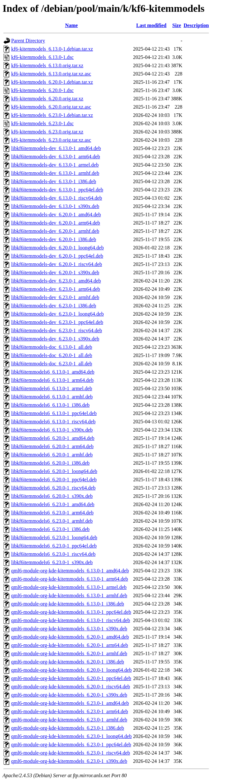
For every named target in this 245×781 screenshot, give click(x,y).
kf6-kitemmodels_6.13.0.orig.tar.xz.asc (51, 73)
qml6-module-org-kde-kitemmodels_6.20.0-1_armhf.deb (69, 653)
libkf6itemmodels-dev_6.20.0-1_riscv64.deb (56, 264)
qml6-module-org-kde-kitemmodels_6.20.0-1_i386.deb (67, 661)
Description (196, 25)
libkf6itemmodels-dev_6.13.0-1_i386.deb (53, 181)
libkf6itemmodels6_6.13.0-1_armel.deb (51, 388)
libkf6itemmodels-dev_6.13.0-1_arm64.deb (55, 156)
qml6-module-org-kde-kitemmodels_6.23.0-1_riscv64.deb (70, 753)
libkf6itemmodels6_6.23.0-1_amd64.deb (52, 504)
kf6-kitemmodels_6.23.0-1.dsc (42, 123)
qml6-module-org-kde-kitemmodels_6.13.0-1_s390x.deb (69, 628)
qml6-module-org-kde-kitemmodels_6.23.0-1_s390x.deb (69, 761)
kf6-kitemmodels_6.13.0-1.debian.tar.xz (52, 49)
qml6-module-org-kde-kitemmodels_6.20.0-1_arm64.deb (69, 645)
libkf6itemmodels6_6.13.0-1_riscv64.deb (53, 421)
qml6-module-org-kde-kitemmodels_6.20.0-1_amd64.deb (70, 637)
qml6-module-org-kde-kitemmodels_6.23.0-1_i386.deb (67, 728)
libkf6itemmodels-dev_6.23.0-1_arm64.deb (55, 289)
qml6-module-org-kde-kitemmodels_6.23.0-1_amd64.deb (70, 703)
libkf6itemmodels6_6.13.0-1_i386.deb (50, 405)
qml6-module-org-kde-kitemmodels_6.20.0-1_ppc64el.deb (71, 678)
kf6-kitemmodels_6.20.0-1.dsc (42, 90)
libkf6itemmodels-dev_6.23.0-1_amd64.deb (56, 280)
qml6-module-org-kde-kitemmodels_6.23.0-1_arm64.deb (69, 711)
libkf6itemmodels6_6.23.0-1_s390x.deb (52, 562)
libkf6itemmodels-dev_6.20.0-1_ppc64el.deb (57, 256)
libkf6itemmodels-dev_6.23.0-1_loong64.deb (57, 314)
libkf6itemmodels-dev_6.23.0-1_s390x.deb (55, 338)
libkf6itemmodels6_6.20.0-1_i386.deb (50, 463)
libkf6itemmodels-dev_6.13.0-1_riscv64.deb (56, 198)
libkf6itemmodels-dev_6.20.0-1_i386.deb (53, 239)
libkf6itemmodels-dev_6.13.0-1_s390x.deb (55, 206)
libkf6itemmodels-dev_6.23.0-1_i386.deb (53, 305)
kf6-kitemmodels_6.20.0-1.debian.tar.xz (52, 82)
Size (176, 25)
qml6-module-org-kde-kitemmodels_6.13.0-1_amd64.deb (70, 570)
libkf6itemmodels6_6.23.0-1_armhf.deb (52, 521)
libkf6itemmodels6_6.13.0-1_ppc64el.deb (54, 413)
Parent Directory (28, 40)
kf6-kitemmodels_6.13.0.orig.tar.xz (47, 65)
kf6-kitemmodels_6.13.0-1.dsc (42, 57)
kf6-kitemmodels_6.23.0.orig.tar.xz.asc (51, 140)
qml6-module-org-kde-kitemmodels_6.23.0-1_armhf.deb (69, 719)
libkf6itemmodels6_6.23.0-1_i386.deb (50, 529)
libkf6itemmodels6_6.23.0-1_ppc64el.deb (54, 545)
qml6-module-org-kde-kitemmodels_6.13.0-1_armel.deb (69, 587)
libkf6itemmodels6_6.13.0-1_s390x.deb (52, 430)
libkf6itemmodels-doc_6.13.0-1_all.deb (51, 347)
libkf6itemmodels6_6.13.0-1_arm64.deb (52, 380)
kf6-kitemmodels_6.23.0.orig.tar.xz (47, 131)
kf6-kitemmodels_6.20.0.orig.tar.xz (47, 98)
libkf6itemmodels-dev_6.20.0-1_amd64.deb (56, 214)
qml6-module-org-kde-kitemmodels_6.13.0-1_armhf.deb (69, 595)
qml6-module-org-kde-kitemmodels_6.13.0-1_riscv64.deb (70, 620)
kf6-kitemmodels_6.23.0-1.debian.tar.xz (52, 115)
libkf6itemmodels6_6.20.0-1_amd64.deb (52, 438)
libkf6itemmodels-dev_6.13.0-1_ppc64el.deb (57, 189)
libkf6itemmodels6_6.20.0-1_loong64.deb (54, 471)
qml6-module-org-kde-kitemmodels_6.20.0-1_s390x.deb (69, 695)
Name (71, 25)
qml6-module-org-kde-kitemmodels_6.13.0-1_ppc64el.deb (71, 612)
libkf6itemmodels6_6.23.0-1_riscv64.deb (53, 554)
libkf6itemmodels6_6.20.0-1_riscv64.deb (53, 488)
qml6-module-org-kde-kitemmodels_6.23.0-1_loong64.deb (71, 736)
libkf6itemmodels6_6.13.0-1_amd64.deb (52, 372)
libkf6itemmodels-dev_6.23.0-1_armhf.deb (55, 297)
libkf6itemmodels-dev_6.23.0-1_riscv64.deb (56, 330)
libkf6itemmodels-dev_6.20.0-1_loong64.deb (57, 247)
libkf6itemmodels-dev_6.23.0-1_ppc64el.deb (57, 322)
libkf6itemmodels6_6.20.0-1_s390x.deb (52, 496)
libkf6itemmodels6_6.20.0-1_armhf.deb (52, 454)
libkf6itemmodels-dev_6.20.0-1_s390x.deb (55, 272)
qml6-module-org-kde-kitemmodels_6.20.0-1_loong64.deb (71, 670)
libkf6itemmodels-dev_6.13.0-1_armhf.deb (55, 173)
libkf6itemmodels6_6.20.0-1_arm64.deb (52, 446)
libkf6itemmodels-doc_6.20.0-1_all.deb (51, 355)
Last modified (151, 25)
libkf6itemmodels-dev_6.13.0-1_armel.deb (55, 165)
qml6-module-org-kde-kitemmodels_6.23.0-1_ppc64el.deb (71, 744)
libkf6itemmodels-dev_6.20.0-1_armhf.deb (55, 231)
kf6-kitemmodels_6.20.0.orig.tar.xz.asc (51, 107)
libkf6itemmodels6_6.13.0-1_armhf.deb (52, 396)
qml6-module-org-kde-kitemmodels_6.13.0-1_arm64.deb (69, 579)
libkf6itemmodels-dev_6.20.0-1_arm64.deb (55, 223)
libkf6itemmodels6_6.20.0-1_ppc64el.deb (54, 479)
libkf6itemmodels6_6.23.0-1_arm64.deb (52, 512)
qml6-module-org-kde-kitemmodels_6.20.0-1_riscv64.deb (70, 686)
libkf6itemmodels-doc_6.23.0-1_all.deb (51, 363)
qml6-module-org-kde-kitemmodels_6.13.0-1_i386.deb (67, 603)
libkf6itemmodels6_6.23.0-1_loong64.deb (54, 537)
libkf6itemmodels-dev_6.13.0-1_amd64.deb (56, 148)
